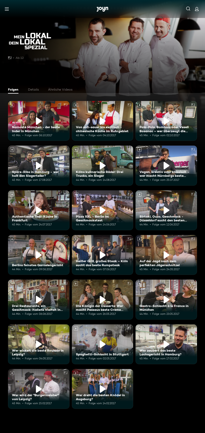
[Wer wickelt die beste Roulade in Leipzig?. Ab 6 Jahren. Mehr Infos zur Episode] (38, 344)
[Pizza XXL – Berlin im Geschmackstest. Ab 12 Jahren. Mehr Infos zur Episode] (102, 210)
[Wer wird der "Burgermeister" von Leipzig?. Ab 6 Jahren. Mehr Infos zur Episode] (38, 389)
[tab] (14, 90)
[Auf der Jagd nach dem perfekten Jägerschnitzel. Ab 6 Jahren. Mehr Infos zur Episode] (166, 255)
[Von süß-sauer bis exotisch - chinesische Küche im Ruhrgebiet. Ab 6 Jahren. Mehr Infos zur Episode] (102, 121)
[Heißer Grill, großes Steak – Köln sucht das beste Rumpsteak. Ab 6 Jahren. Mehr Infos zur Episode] (102, 255)
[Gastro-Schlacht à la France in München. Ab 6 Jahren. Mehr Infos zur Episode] (166, 299)
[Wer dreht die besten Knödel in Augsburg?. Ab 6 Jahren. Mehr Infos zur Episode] (102, 389)
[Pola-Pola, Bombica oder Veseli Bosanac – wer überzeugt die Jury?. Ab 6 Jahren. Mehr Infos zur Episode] (166, 121)
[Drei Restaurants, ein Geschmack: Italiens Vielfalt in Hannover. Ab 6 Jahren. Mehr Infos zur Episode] (38, 299)
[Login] (197, 8)
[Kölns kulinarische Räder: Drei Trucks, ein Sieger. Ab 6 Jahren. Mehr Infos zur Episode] (102, 165)
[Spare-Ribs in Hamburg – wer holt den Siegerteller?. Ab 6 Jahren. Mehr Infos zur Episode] (38, 165)
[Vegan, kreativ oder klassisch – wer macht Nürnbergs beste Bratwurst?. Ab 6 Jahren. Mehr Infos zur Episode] (166, 165)
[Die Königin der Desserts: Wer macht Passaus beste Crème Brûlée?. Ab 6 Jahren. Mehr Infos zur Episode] (102, 299)
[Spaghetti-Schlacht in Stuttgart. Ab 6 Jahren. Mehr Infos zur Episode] (102, 344)
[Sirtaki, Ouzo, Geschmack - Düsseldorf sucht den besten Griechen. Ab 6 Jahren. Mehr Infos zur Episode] (166, 210)
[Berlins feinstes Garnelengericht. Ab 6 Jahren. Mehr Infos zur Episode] (38, 255)
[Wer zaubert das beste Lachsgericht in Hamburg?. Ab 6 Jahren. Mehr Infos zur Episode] (166, 344)
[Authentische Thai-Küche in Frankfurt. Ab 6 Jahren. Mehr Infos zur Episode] (38, 210)
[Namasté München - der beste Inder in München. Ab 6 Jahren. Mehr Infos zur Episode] (38, 121)
